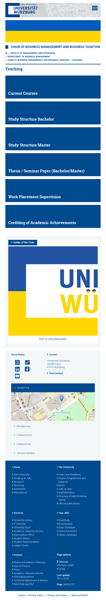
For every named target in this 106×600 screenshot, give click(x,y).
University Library (22, 520)
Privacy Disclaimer (57, 595)
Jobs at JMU (64, 489)
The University (20, 475)
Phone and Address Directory (28, 562)
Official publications (68, 503)
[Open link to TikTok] (25, 362)
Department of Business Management (29, 56)
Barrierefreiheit (80, 595)
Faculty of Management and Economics (32, 53)
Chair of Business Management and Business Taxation (55, 47)
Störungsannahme (23, 577)
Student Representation (25, 542)
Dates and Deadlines (69, 475)
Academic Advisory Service (27, 531)
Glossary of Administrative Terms (72, 498)
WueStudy (63, 520)
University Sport (21, 527)
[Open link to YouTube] (15, 376)
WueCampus (65, 524)
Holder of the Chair (23, 242)
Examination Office (23, 535)
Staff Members (66, 493)
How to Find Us (21, 566)
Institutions (19, 489)
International (19, 493)
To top (61, 569)
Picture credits (65, 565)
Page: (60, 584)
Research (18, 482)
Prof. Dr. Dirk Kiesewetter (53, 339)
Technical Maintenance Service (30, 580)
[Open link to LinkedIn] (15, 369)
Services (17, 513)
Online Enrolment (67, 531)
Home (16, 467)
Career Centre (20, 545)
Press (16, 570)
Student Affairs (21, 538)
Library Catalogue (67, 535)
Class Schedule (66, 527)
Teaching (77, 60)
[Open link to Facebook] (25, 369)
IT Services (19, 524)
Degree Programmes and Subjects (71, 480)
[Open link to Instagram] (15, 362)
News (61, 485)
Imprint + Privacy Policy (30, 595)
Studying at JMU (22, 478)
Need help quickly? (23, 584)
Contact (53, 354)
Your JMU (63, 513)
